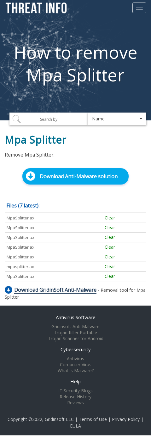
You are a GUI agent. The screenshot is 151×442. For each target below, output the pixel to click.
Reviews (75, 403)
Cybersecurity (76, 349)
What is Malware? (76, 370)
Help (75, 381)
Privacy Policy (126, 419)
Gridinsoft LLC (59, 419)
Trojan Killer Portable (75, 332)
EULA (75, 426)
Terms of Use (93, 419)
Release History (75, 397)
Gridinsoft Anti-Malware (75, 326)
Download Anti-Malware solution (79, 176)
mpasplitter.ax (20, 266)
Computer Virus (75, 364)
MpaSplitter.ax (20, 218)
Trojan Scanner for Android (75, 338)
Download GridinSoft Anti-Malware (55, 289)
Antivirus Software (76, 317)
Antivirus (75, 358)
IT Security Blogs (75, 391)
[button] (117, 119)
